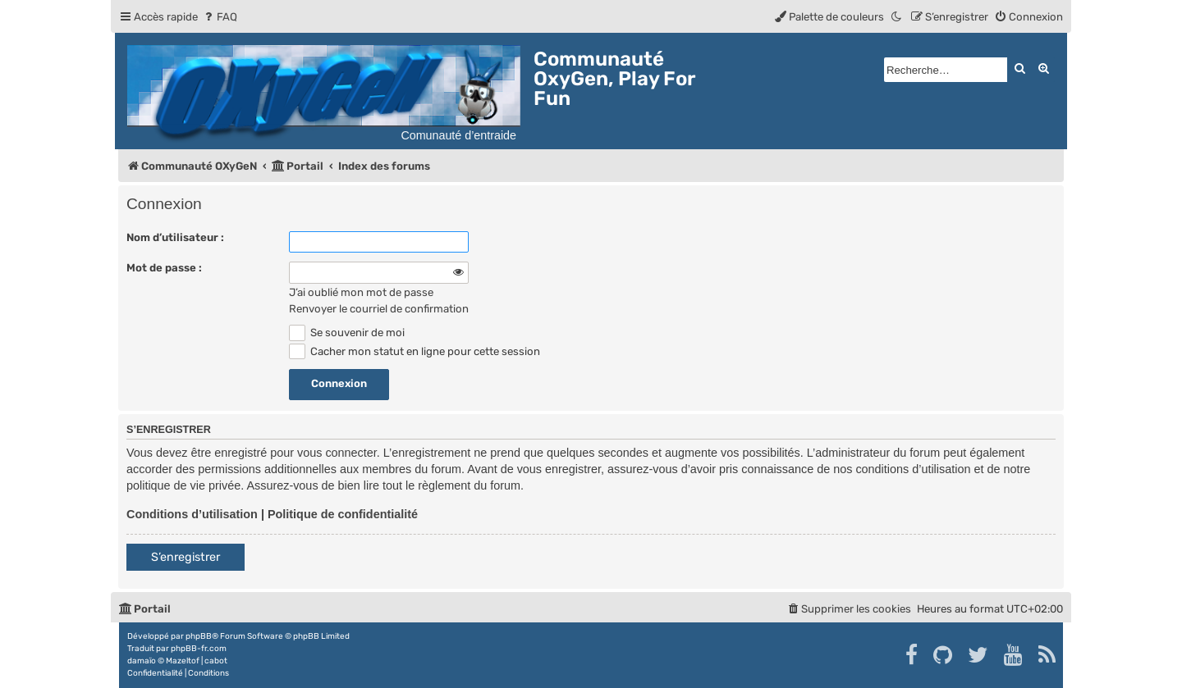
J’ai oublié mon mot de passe (361, 292)
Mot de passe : (164, 268)
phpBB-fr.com (199, 649)
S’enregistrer (185, 557)
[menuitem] (219, 17)
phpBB (199, 636)
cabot (215, 661)
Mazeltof (182, 661)
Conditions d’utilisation (192, 514)
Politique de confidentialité (343, 514)
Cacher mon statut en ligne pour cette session (414, 351)
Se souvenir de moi (347, 332)
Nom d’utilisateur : (175, 237)
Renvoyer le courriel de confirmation (379, 309)
